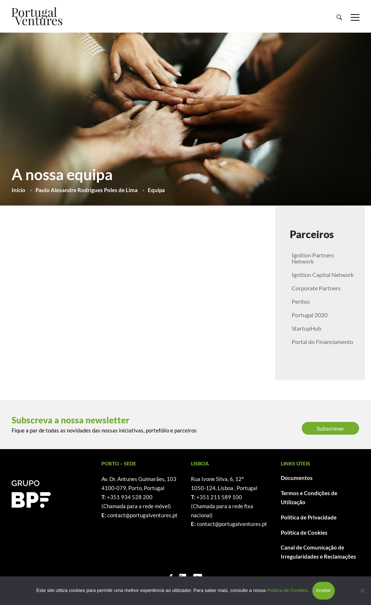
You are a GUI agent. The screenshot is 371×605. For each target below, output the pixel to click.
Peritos (301, 301)
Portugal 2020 (310, 314)
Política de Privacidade (309, 517)
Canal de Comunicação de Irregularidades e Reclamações (318, 552)
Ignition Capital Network (323, 274)
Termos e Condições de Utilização (309, 497)
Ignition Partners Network (313, 258)
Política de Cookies (304, 532)
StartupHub (306, 328)
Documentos (297, 478)
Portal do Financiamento (322, 341)
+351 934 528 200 (130, 497)
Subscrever (330, 428)
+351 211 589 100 (219, 497)
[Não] (362, 590)
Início (18, 190)
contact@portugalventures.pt (142, 515)
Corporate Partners (316, 288)
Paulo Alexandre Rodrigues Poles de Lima (87, 190)
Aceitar (323, 590)
